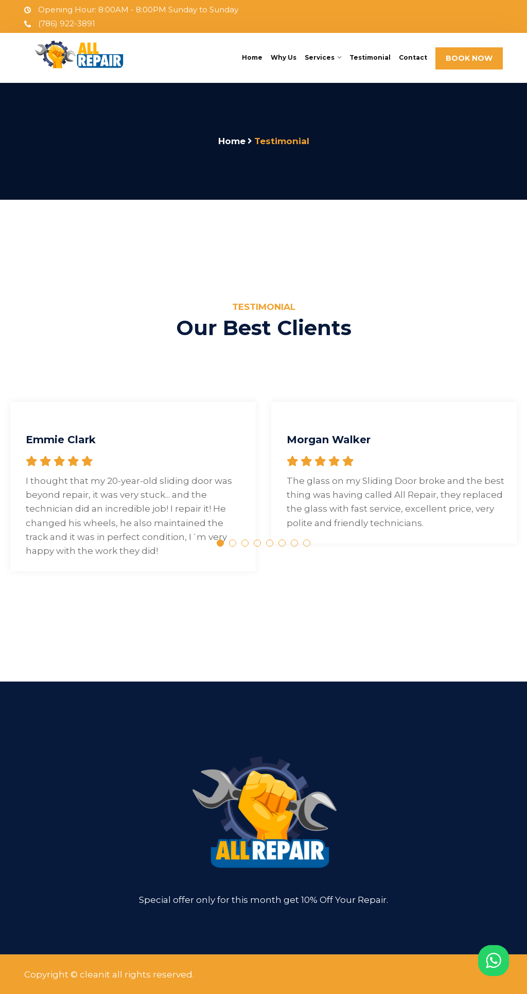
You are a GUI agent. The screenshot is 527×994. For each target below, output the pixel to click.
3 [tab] (245, 543)
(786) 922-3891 (59, 23)
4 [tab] (257, 543)
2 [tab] (232, 543)
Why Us (283, 57)
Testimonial (370, 57)
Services (320, 57)
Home (252, 57)
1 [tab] (220, 543)
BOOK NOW (469, 58)
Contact (413, 57)
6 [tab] (282, 543)
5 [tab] (269, 543)
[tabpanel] (133, 474)
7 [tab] (294, 543)
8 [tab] (306, 543)
